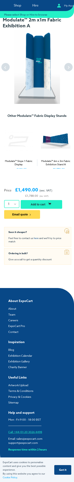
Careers (13, 320)
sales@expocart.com (29, 438)
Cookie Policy (10, 477)
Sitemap (13, 402)
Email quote (22, 214)
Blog (11, 350)
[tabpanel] (18, 145)
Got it (63, 470)
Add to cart (41, 204)
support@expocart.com (23, 443)
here (36, 238)
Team (11, 314)
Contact (13, 332)
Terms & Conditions (20, 391)
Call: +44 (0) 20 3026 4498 (25, 432)
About (12, 308)
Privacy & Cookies (19, 397)
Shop (17, 5)
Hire (35, 5)
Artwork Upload (18, 385)
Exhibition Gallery (19, 361)
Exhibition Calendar (20, 355)
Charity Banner (17, 367)
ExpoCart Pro (16, 326)
